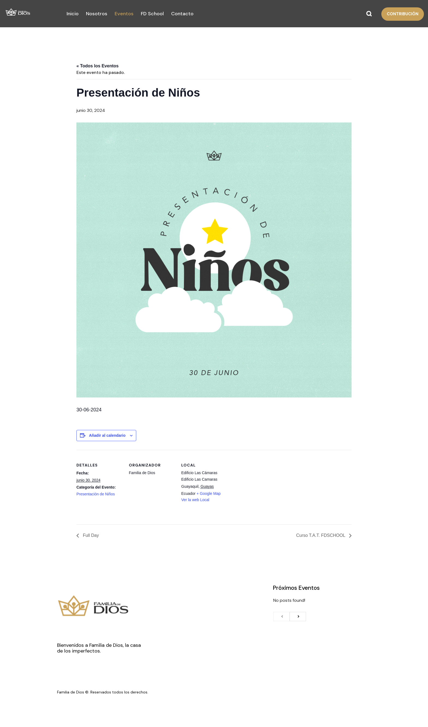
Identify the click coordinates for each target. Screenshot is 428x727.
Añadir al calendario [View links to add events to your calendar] (107, 435)
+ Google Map (209, 493)
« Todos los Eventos (97, 66)
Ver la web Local (195, 500)
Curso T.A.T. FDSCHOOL (321, 535)
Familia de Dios (70, 692)
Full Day (90, 535)
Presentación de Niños (95, 494)
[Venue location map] (262, 487)
